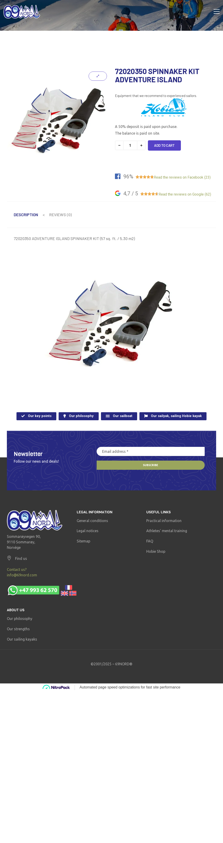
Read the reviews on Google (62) (185, 194)
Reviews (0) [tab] (60, 214)
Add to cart (164, 145)
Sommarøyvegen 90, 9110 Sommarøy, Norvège (24, 542)
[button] (36, 416)
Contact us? (17, 569)
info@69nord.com (22, 575)
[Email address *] (151, 451)
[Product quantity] (130, 145)
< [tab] (44, 214)
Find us (21, 558)
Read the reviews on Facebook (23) (182, 177)
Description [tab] (26, 214)
